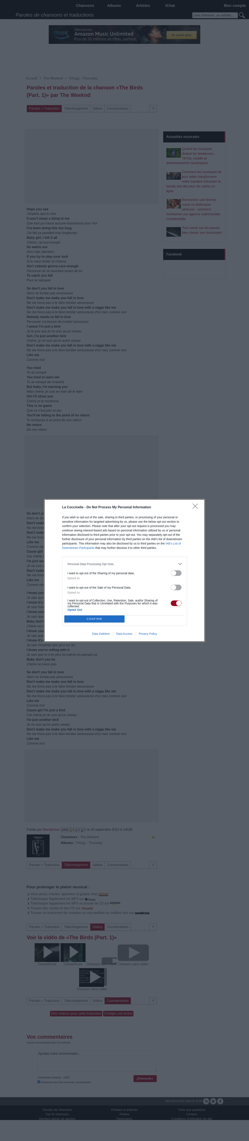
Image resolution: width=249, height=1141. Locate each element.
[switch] (176, 573)
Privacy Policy (148, 633)
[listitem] (124, 564)
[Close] (196, 507)
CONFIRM (94, 619)
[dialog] (124, 570)
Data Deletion (101, 633)
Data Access (124, 633)
